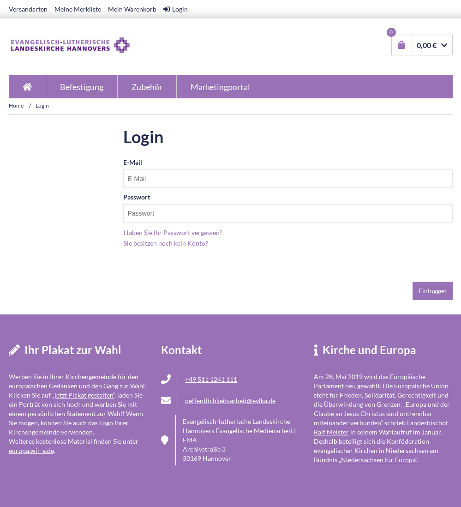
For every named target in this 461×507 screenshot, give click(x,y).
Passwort (136, 197)
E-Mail (132, 162)
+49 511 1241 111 (211, 379)
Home (16, 105)
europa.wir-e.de (31, 450)
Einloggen (433, 291)
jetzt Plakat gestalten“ (83, 395)
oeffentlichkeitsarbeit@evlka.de (230, 400)
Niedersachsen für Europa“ (378, 460)
